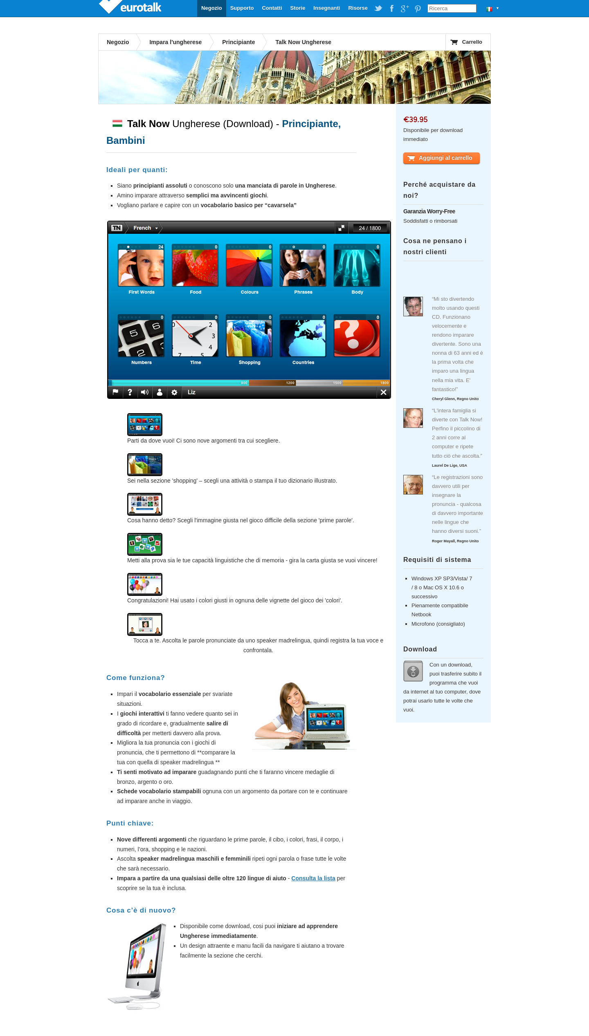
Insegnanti (326, 8)
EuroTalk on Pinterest (417, 8)
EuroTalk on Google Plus (404, 8)
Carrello (472, 42)
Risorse (358, 8)
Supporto (242, 8)
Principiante (238, 42)
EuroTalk (131, 8)
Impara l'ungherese (175, 42)
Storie (298, 8)
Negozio (211, 8)
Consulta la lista (313, 878)
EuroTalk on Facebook (391, 8)
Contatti (272, 8)
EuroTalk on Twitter (378, 8)
